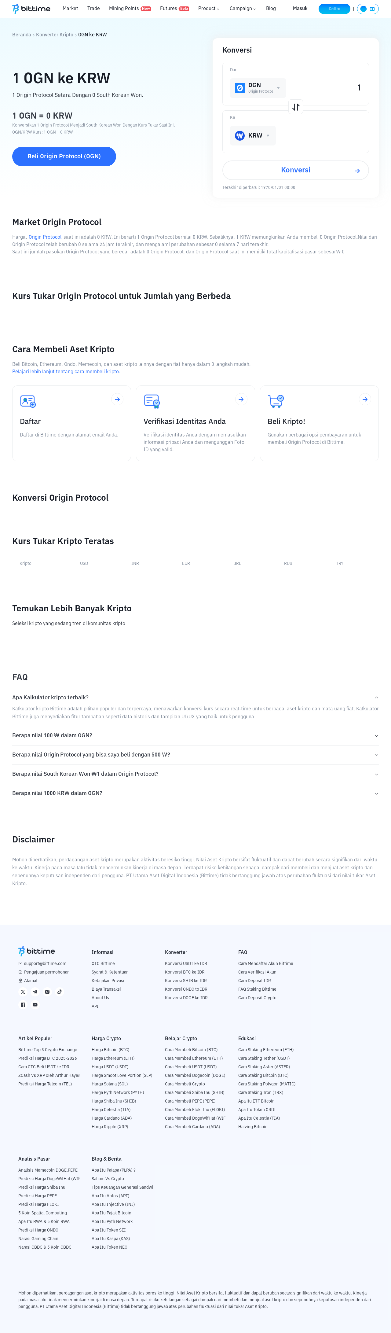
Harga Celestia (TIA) (111, 1110)
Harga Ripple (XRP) (110, 1127)
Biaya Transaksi (106, 989)
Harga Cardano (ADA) (112, 1118)
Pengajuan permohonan (47, 972)
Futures (174, 8)
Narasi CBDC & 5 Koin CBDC (44, 1247)
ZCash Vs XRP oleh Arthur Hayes (49, 1075)
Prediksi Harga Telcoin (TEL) (45, 1084)
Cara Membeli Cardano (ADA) (192, 1127)
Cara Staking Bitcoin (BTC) (263, 1075)
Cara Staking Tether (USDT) (264, 1058)
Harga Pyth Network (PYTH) (118, 1093)
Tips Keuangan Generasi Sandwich (125, 1187)
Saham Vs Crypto (108, 1179)
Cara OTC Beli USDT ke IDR (43, 1067)
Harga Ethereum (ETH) (113, 1058)
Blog (271, 8)
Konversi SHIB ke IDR (186, 981)
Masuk (300, 8)
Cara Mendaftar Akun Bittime (265, 964)
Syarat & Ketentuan (110, 972)
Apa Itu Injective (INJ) (113, 1204)
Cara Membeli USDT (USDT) (191, 1067)
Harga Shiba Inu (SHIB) (114, 1101)
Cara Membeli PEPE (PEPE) (190, 1101)
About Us (100, 998)
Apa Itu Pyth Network (112, 1222)
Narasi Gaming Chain (38, 1239)
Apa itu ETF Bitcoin (256, 1101)
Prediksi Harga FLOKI (38, 1204)
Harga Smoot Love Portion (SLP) (122, 1075)
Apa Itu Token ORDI (257, 1110)
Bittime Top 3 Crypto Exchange (47, 1050)
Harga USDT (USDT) (110, 1067)
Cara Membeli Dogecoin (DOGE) (195, 1075)
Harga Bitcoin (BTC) (111, 1050)
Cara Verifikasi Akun (257, 972)
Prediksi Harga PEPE (37, 1196)
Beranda (21, 35)
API (95, 1006)
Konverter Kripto (54, 35)
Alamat (31, 981)
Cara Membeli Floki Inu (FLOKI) (195, 1110)
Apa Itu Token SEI (109, 1230)
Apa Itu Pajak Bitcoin (111, 1213)
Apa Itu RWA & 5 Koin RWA (44, 1222)
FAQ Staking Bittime (257, 989)
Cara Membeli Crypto (185, 1084)
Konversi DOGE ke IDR (186, 998)
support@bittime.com (45, 964)
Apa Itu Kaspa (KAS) (111, 1239)
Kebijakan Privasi (108, 981)
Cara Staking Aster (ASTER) (264, 1067)
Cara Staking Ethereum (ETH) (266, 1050)
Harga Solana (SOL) (110, 1084)
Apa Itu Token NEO (109, 1247)
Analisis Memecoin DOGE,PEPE (48, 1170)
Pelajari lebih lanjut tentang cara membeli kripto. (66, 372)
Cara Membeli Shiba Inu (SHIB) (195, 1093)
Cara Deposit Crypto (257, 998)
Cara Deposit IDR (254, 981)
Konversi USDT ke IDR (186, 964)
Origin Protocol (45, 237)
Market (70, 8)
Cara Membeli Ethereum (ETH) (194, 1058)
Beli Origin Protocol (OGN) (64, 156)
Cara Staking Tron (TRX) (260, 1093)
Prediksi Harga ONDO (38, 1230)
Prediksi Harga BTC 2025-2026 (47, 1058)
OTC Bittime (103, 964)
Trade (93, 8)
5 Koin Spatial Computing (42, 1213)
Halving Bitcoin (253, 1127)
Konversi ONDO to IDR (186, 989)
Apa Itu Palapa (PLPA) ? (114, 1170)
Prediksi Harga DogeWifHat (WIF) (50, 1179)
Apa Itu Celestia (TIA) (259, 1118)
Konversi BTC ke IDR (185, 972)
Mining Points (130, 8)
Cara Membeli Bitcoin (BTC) (191, 1050)
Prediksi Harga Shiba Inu (41, 1187)
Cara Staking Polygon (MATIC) (267, 1084)
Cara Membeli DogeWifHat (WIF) (196, 1118)
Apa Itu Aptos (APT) (111, 1196)
